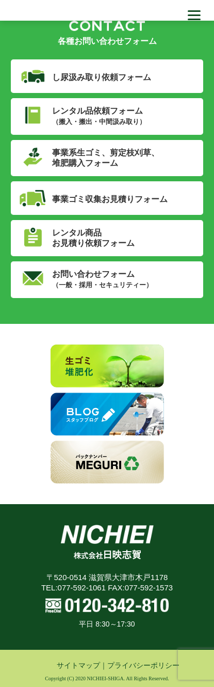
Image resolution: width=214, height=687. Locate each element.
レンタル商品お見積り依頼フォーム (93, 237)
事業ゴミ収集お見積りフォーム (110, 199)
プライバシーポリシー (143, 665)
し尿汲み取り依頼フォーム (101, 77)
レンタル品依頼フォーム (99, 116)
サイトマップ (78, 665)
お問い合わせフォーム (102, 279)
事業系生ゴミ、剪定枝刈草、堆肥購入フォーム (105, 157)
